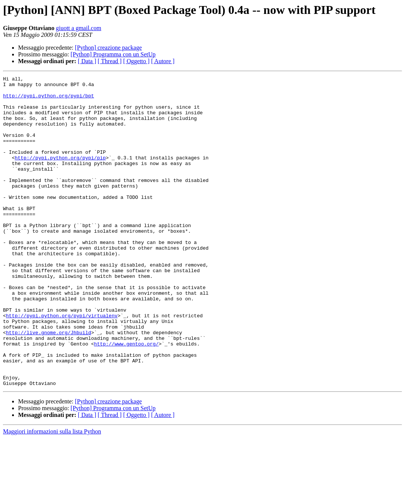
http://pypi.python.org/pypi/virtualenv (61, 364)
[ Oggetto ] (136, 61)
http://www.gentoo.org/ (126, 397)
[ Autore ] (162, 61)
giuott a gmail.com (78, 28)
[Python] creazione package (108, 47)
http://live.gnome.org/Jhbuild (48, 384)
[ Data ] (87, 61)
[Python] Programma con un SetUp (113, 54)
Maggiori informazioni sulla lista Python (52, 493)
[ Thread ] (110, 61)
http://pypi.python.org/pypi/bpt (48, 100)
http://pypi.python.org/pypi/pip (60, 174)
